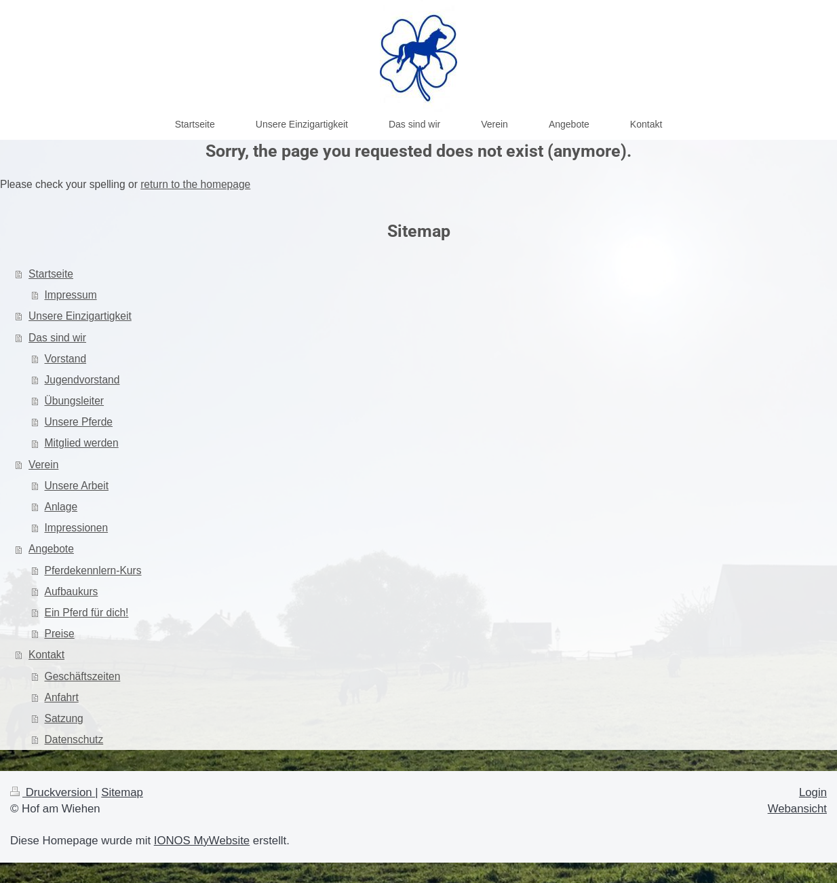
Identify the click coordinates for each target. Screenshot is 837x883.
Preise (60, 633)
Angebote (51, 549)
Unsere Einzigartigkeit (80, 316)
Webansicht (797, 808)
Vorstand (66, 358)
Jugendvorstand (82, 380)
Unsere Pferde (79, 422)
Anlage (61, 506)
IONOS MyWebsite (202, 840)
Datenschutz (74, 739)
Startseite (50, 274)
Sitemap (122, 792)
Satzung (64, 718)
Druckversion (52, 792)
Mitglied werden (82, 443)
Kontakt (46, 654)
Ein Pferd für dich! (87, 612)
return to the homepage (195, 184)
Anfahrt (62, 697)
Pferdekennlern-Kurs (93, 570)
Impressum (71, 295)
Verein (43, 464)
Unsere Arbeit (77, 485)
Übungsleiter (74, 401)
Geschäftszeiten (83, 676)
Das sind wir (57, 337)
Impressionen (77, 527)
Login (813, 792)
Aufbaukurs (71, 591)
